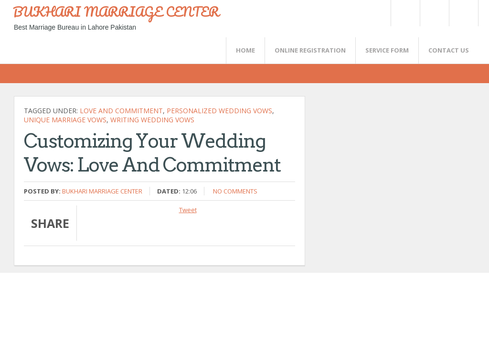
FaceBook (462, 13)
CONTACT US (448, 50)
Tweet (188, 209)
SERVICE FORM (387, 50)
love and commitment (121, 110)
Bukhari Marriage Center (102, 191)
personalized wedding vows (219, 110)
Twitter (405, 13)
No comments (235, 191)
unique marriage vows (65, 119)
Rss (434, 13)
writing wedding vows (152, 119)
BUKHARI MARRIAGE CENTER (116, 11)
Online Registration (310, 50)
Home (245, 50)
